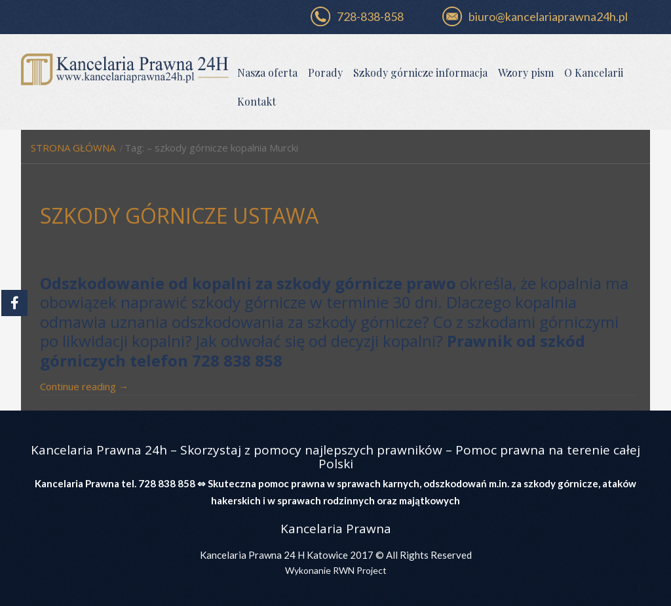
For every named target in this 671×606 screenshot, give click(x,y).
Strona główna (73, 147)
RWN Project (359, 570)
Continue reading (84, 386)
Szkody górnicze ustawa (179, 215)
